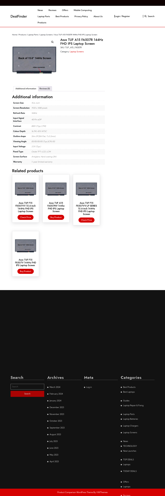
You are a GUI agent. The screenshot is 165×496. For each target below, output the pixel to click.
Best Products (62, 16)
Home (14, 35)
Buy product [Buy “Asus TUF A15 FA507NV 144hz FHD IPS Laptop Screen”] (56, 217)
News (40, 10)
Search (149, 16)
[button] (52, 42)
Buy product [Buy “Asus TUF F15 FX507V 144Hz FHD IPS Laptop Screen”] (25, 271)
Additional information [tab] (25, 88)
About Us (98, 16)
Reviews (52, 10)
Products (42, 22)
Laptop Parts (44, 16)
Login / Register (122, 16)
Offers (65, 10)
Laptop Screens (46, 35)
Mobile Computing (83, 10)
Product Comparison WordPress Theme (75, 492)
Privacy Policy (81, 16)
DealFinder (19, 16)
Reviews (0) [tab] (45, 88)
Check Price (25, 217)
